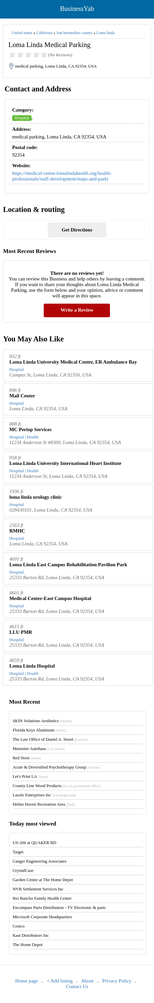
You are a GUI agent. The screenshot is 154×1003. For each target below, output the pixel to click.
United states (22, 32)
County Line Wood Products (56, 785)
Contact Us (77, 986)
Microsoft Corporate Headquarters (42, 916)
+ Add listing (60, 980)
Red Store (27, 757)
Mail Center (22, 395)
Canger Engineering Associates (39, 861)
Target (18, 851)
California (44, 32)
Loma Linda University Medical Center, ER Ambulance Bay (73, 362)
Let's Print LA (30, 776)
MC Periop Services (30, 429)
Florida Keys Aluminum (39, 729)
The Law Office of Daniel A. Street (50, 739)
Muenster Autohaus (39, 748)
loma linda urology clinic (35, 497)
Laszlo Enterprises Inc (44, 794)
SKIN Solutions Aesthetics (42, 720)
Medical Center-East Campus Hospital (50, 598)
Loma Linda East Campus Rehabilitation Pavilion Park (68, 564)
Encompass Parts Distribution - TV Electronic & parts (59, 907)
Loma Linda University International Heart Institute (65, 463)
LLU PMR (20, 632)
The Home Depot (27, 944)
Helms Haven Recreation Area (44, 804)
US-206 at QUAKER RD (34, 842)
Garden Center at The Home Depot (43, 879)
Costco (19, 926)
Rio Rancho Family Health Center (42, 898)
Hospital (22, 117)
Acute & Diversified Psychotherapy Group (56, 767)
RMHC (17, 530)
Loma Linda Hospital (32, 666)
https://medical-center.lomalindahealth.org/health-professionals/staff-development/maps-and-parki (62, 176)
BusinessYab (77, 8)
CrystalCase (23, 870)
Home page (26, 980)
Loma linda (105, 32)
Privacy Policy (116, 980)
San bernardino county (74, 32)
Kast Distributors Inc (31, 935)
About (87, 980)
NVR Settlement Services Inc (38, 888)
